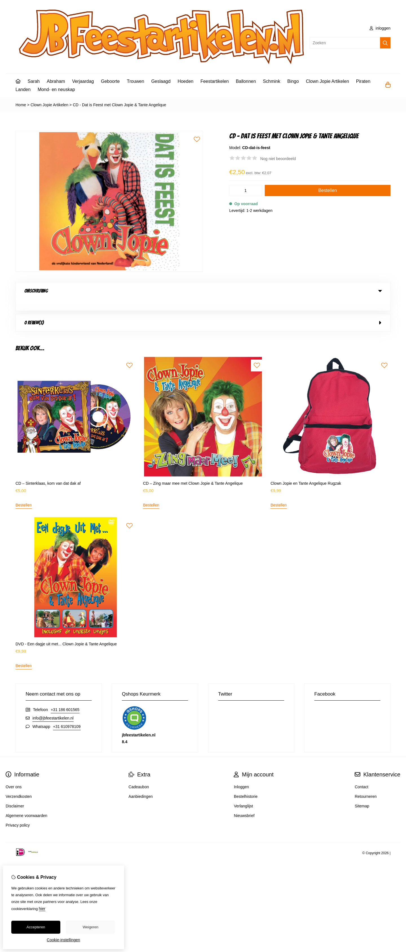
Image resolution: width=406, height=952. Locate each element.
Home (21, 105)
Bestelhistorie (245, 785)
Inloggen (241, 775)
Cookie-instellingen (63, 940)
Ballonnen (246, 81)
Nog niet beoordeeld (278, 158)
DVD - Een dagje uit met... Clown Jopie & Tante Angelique (66, 632)
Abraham (56, 81)
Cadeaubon (139, 775)
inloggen (380, 28)
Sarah (34, 81)
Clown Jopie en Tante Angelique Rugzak (305, 472)
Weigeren (90, 927)
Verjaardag (83, 81)
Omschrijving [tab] (203, 290)
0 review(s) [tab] (203, 311)
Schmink (271, 81)
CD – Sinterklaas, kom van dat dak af (48, 472)
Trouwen (135, 81)
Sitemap (362, 794)
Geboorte (110, 81)
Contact (361, 775)
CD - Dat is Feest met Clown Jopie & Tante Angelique (119, 105)
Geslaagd (161, 81)
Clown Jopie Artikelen (327, 81)
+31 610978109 (67, 715)
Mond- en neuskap (56, 89)
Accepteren (36, 927)
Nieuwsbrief (244, 804)
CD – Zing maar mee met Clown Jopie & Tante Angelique (193, 472)
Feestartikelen (214, 81)
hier (42, 908)
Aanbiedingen (141, 785)
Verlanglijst (243, 794)
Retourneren (366, 785)
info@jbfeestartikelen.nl (53, 706)
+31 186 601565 (65, 698)
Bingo (293, 81)
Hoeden (185, 81)
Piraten (363, 81)
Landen (23, 89)
